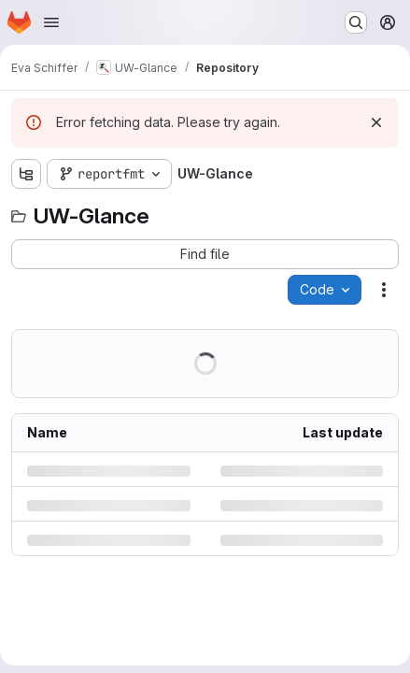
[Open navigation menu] (51, 22)
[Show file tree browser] (26, 174)
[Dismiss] (376, 122)
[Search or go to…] (356, 22)
